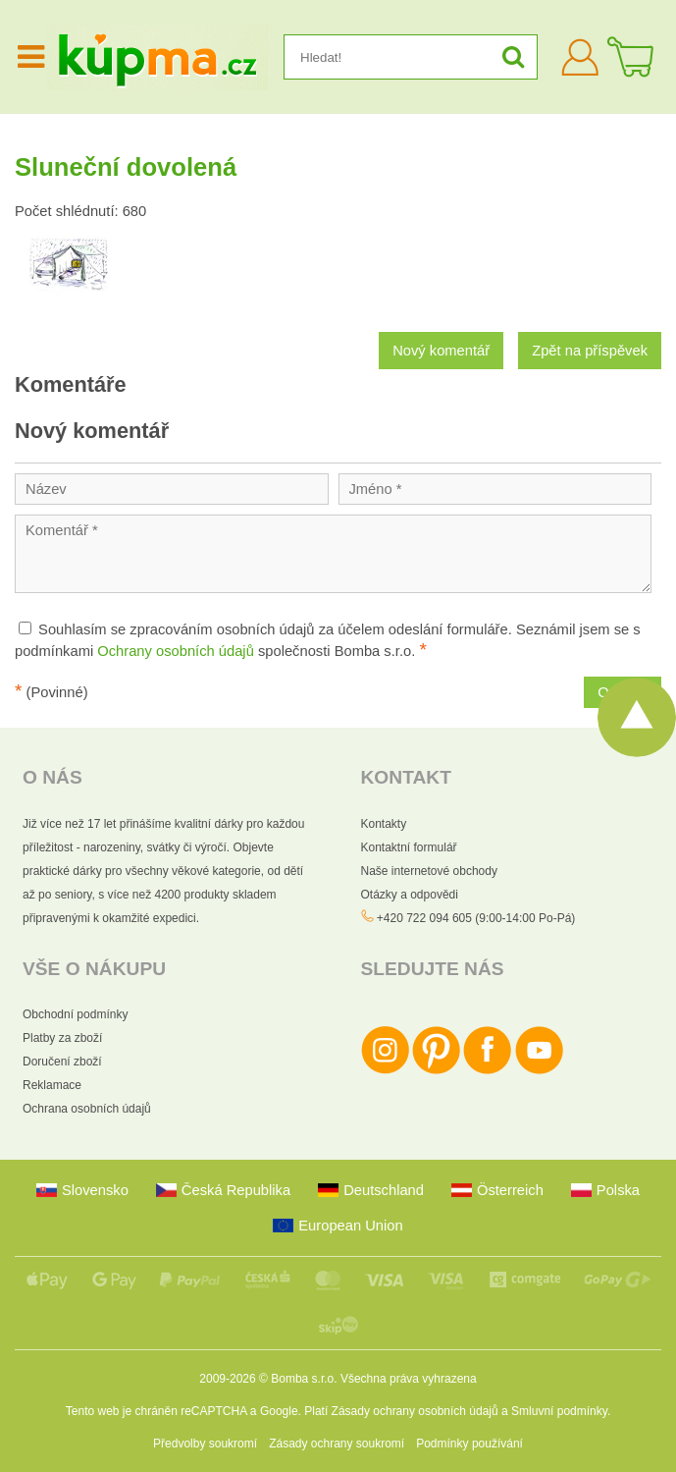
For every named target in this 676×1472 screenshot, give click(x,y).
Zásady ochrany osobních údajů (415, 1411)
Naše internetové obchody (429, 871)
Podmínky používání (469, 1443)
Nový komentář (441, 350)
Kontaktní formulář (409, 847)
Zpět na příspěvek (590, 350)
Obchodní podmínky (75, 1014)
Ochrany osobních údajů (175, 651)
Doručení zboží (62, 1061)
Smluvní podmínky (559, 1411)
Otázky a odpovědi (409, 894)
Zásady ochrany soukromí (336, 1443)
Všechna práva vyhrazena (408, 1379)
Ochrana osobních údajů (87, 1109)
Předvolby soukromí (205, 1443)
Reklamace (52, 1085)
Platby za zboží (62, 1038)
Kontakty (384, 824)
